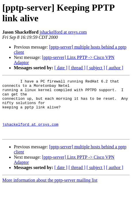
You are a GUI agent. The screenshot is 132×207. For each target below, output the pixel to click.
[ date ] (60, 67)
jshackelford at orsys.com (63, 32)
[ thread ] (76, 67)
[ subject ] (96, 67)
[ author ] (114, 67)
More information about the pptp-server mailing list (49, 191)
